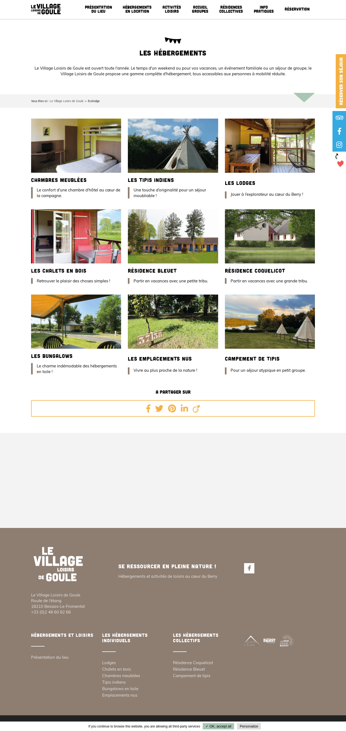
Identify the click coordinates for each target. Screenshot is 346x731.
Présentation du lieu (98, 9)
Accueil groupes (200, 9)
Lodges (109, 662)
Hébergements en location (137, 9)
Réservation (297, 8)
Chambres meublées (60, 180)
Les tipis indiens (151, 180)
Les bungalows (53, 356)
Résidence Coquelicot (256, 270)
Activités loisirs (171, 9)
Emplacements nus (119, 695)
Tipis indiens (114, 682)
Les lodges (240, 183)
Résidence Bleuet (153, 270)
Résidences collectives (231, 9)
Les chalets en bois (59, 270)
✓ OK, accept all (218, 726)
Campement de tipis (253, 358)
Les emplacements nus (161, 358)
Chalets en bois (116, 669)
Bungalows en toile (120, 688)
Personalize (249, 726)
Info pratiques (264, 9)
